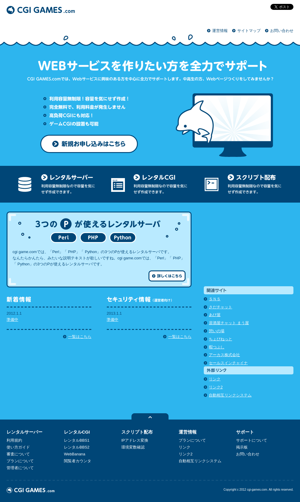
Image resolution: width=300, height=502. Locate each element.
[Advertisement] (248, 249)
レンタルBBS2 (76, 447)
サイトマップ (249, 30)
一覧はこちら (79, 336)
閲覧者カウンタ (77, 461)
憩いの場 (216, 331)
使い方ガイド (18, 447)
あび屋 (215, 315)
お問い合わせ (281, 30)
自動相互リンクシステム (230, 395)
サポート (245, 431)
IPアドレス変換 (134, 440)
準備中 (12, 319)
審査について (18, 454)
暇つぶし (216, 347)
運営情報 (220, 30)
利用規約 (14, 440)
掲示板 (242, 447)
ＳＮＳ (215, 299)
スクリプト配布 (137, 431)
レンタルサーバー (24, 431)
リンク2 (216, 387)
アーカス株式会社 (224, 355)
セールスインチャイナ (228, 363)
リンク (215, 379)
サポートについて (251, 440)
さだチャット (220, 307)
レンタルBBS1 (76, 440)
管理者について (20, 468)
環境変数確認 (133, 447)
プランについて (20, 461)
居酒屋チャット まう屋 (229, 323)
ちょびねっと (220, 339)
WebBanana (74, 454)
